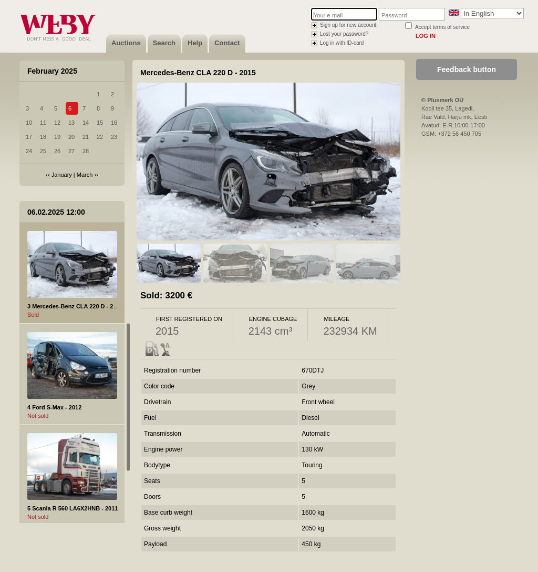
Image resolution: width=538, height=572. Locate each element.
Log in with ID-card (342, 43)
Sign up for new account (348, 25)
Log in (426, 36)
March (85, 175)
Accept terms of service (442, 27)
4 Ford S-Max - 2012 (54, 407)
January (61, 175)
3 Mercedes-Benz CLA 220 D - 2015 (75, 306)
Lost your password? (344, 34)
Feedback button (466, 69)
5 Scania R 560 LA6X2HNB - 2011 (72, 508)
